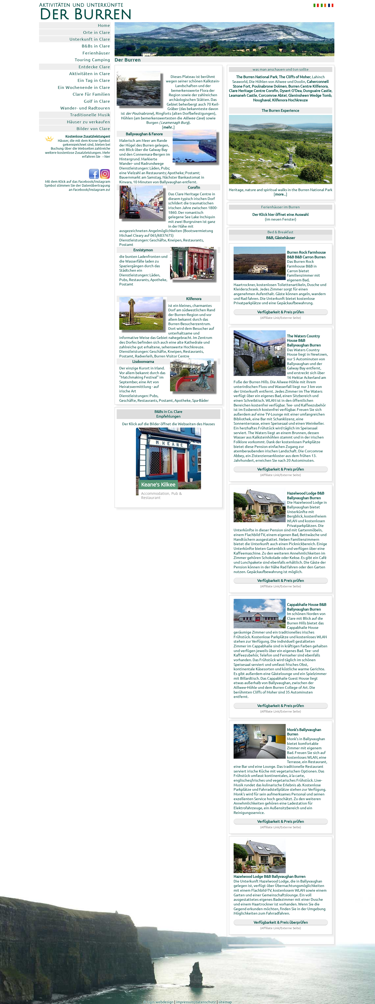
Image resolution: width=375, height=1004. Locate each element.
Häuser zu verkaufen (88, 121)
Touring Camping (92, 59)
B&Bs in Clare (96, 45)
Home (104, 25)
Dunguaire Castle (317, 90)
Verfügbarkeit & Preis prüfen (280, 311)
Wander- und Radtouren (85, 107)
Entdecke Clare (94, 66)
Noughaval (262, 100)
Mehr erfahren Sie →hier (96, 154)
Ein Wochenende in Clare (84, 87)
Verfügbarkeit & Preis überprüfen (281, 922)
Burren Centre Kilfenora (308, 86)
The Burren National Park (256, 76)
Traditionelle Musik (90, 114)
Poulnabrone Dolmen (269, 86)
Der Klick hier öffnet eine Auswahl (280, 214)
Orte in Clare (96, 32)
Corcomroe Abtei (273, 95)
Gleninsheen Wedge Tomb (309, 95)
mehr (167, 127)
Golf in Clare (97, 101)
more (279, 194)
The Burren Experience (280, 110)
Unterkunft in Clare (90, 38)
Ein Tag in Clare (94, 80)
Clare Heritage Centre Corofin (253, 90)
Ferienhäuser (96, 52)
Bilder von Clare (93, 128)
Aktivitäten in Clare (89, 73)
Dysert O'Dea (291, 90)
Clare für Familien (91, 93)
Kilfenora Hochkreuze (290, 100)
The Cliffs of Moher (294, 76)
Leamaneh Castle (243, 95)
